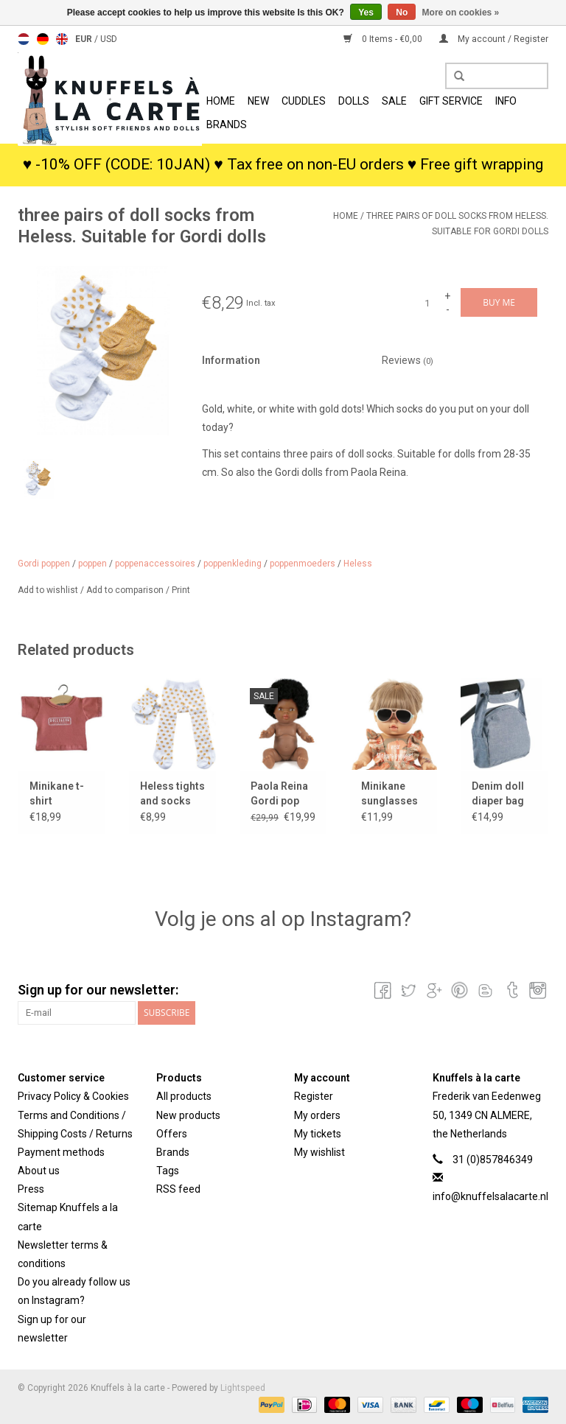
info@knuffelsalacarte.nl (490, 1196)
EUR (84, 39)
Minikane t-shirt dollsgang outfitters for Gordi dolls (60, 794)
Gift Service (451, 101)
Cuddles (304, 101)
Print (181, 590)
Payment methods (61, 1152)
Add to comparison (126, 590)
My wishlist (319, 1152)
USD (108, 39)
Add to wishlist (49, 590)
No (402, 12)
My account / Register (493, 39)
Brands (226, 124)
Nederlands (23, 39)
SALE (394, 101)
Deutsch (43, 39)
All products (184, 1096)
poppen (92, 563)
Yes (366, 12)
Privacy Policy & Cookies (73, 1096)
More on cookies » (461, 12)
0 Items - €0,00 (383, 39)
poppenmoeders (302, 563)
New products (188, 1115)
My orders (317, 1115)
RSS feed (178, 1189)
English (62, 39)
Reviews (407, 360)
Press (31, 1189)
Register (313, 1096)
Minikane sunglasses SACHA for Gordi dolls (389, 794)
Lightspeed (242, 1388)
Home (220, 101)
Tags (167, 1170)
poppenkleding (232, 563)
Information (231, 360)
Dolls (353, 101)
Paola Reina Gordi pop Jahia (279, 794)
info (506, 101)
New (258, 101)
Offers (171, 1134)
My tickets (317, 1134)
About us (39, 1170)
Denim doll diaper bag (498, 793)
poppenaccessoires (155, 563)
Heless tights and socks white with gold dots (172, 794)
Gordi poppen (44, 563)
